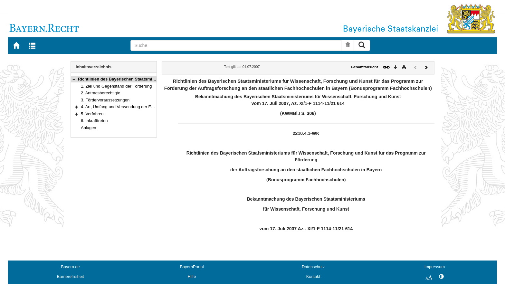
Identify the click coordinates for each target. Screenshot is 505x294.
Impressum (434, 266)
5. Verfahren (92, 113)
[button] (73, 79)
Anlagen (88, 127)
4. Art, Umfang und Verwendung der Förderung (124, 106)
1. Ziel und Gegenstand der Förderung (116, 86)
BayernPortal (192, 266)
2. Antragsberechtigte (100, 92)
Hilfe (192, 276)
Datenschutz (313, 266)
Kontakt (313, 276)
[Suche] (235, 45)
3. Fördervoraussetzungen (105, 100)
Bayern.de (70, 266)
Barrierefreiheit (70, 276)
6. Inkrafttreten (94, 120)
